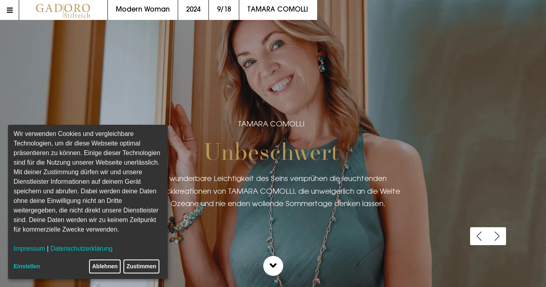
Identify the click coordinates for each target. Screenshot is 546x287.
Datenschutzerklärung (81, 248)
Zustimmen (142, 266)
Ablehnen (105, 266)
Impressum (29, 248)
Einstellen (27, 266)
